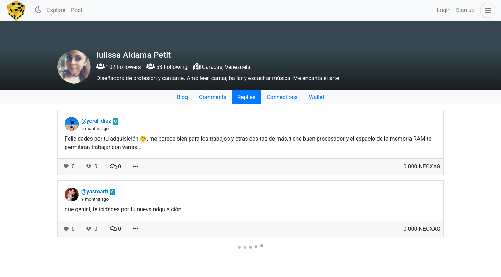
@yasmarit (95, 191)
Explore (56, 10)
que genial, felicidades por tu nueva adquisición (123, 209)
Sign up (465, 10)
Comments (212, 97)
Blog (182, 97)
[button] (486, 10)
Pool (76, 10)
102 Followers (118, 67)
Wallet (316, 97)
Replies (246, 97)
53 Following (167, 67)
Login (444, 10)
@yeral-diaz (97, 121)
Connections (282, 97)
